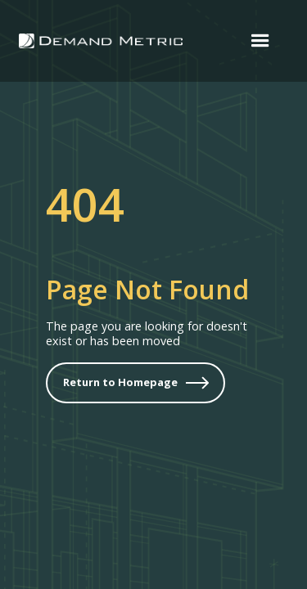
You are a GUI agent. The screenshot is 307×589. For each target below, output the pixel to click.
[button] (260, 41)
